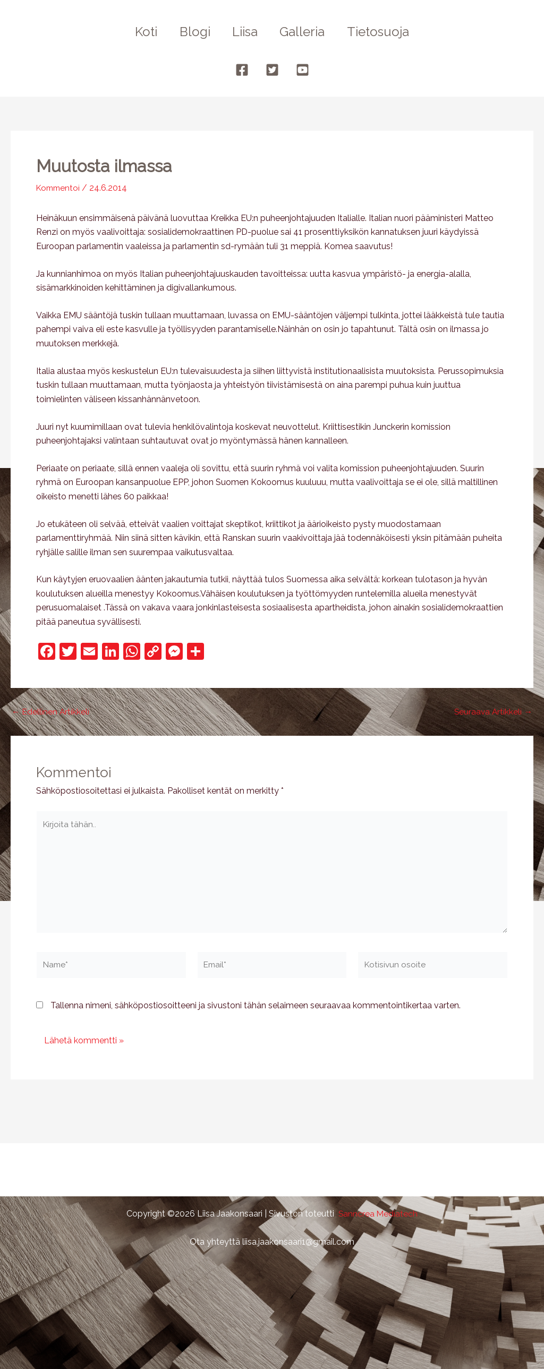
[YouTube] (302, 69)
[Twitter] (272, 69)
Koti (139, 31)
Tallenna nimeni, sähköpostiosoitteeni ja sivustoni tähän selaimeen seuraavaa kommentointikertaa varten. (255, 1010)
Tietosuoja (385, 31)
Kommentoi (59, 188)
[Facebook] (242, 69)
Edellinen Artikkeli (51, 711)
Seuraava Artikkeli (492, 711)
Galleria (305, 31)
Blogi (191, 31)
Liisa (245, 31)
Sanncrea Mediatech (378, 1214)
